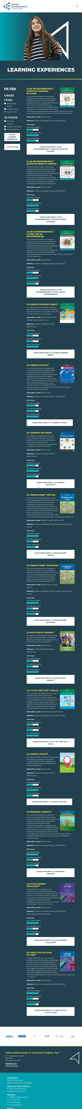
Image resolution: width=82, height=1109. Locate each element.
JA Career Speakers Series (42, 304)
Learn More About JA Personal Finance (50, 873)
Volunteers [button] (12, 1078)
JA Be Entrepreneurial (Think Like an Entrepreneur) (40, 234)
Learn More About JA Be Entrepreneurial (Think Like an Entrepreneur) (50, 292)
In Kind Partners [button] (14, 1102)
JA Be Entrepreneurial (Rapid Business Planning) (42, 162)
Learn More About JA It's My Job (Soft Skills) (51, 743)
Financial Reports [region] (14, 1105)
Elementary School (11, 105)
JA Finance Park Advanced (42, 565)
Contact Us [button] (11, 1064)
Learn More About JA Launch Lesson (49, 802)
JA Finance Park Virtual (41, 495)
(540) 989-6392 (11, 1066)
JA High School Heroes (40, 632)
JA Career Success (38, 365)
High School (12, 112)
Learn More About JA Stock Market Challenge (50, 941)
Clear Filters (12, 147)
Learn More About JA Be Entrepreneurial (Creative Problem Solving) (51, 149)
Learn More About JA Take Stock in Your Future (50, 1011)
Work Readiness (13, 129)
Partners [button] (11, 1095)
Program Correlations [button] (16, 1091)
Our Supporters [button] (14, 1100)
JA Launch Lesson (37, 754)
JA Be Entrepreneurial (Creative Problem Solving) (40, 91)
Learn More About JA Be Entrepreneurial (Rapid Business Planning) (50, 219)
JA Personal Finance (39, 812)
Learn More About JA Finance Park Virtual (50, 554)
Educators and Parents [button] (18, 1086)
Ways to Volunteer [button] (15, 1080)
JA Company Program (39, 433)
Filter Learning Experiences (12, 137)
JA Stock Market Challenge (36, 885)
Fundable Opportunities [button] (17, 1097)
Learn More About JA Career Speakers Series (50, 354)
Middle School (12, 109)
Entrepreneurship (14, 127)
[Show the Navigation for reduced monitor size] (77, 6)
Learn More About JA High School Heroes (50, 679)
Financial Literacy (10, 122)
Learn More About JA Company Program (51, 484)
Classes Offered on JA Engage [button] (19, 1083)
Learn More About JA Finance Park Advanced (50, 621)
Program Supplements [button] (17, 1089)
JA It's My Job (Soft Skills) (42, 690)
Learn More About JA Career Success (49, 423)
